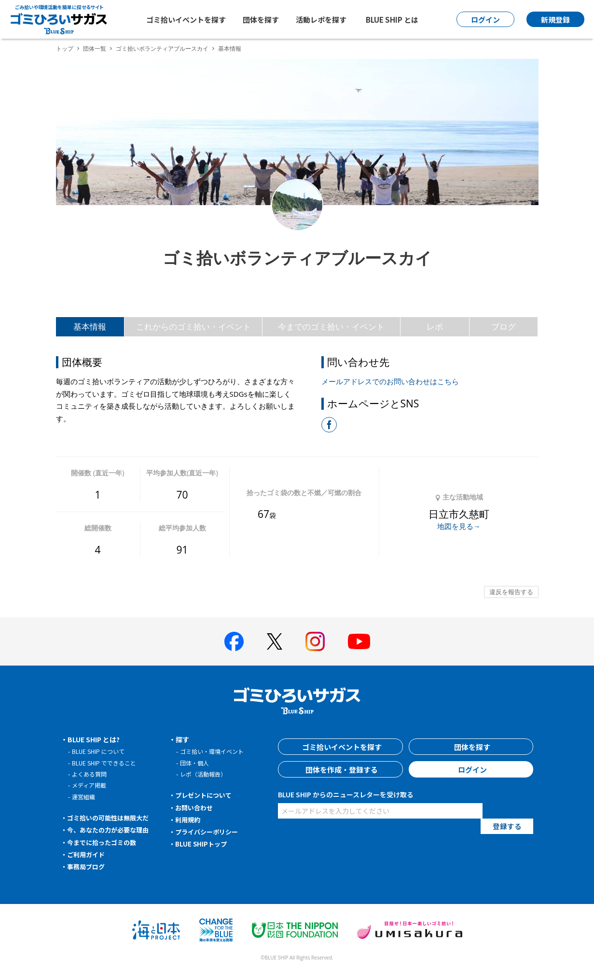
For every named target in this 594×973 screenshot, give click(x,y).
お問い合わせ (196, 807)
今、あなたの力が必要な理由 (111, 829)
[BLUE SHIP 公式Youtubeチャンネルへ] (359, 641)
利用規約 (189, 819)
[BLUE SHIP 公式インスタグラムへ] (315, 641)
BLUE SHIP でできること (106, 762)
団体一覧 (94, 48)
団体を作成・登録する (340, 769)
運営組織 (84, 796)
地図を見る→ (459, 526)
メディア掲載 (90, 785)
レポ (435, 326)
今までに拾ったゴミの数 (105, 842)
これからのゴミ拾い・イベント (193, 326)
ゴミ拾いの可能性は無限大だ (111, 817)
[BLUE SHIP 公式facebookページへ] (234, 641)
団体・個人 (195, 762)
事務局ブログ (88, 866)
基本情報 (89, 326)
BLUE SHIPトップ (203, 843)
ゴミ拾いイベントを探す (186, 19)
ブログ (503, 326)
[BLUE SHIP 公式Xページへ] (274, 641)
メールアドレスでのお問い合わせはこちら (390, 381)
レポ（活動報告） (205, 773)
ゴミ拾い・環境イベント (214, 751)
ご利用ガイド (88, 854)
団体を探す (261, 19)
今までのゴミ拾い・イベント (331, 326)
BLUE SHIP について (100, 751)
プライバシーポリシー (209, 831)
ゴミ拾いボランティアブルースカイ (162, 48)
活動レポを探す (321, 19)
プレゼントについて (206, 795)
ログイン (471, 769)
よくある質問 (91, 773)
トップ (64, 48)
